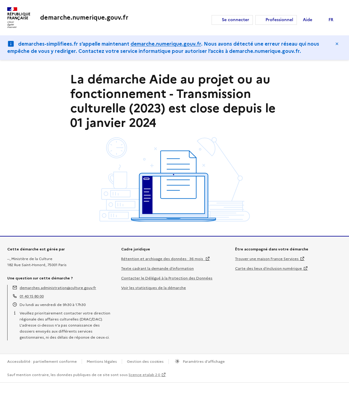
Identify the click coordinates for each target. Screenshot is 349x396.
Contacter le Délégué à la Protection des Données (166, 278)
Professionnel (279, 20)
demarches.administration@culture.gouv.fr (58, 287)
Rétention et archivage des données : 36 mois (162, 258)
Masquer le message (337, 44)
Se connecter (235, 20)
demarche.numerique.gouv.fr (165, 44)
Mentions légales (102, 361)
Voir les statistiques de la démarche (153, 287)
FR (331, 20)
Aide (307, 20)
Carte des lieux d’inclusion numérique (268, 268)
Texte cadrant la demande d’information (157, 268)
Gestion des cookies (145, 361)
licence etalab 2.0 (144, 374)
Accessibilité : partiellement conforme (42, 361)
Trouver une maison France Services (267, 258)
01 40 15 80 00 (32, 296)
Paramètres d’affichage (203, 361)
